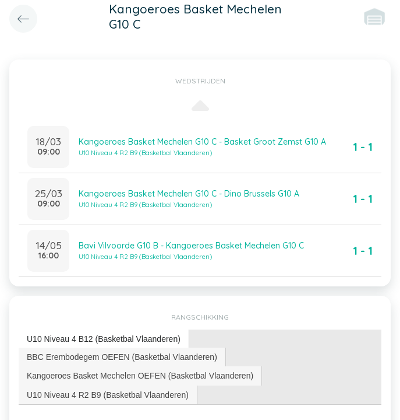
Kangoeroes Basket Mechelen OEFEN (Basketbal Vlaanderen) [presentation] (140, 375)
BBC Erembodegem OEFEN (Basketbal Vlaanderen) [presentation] (122, 357)
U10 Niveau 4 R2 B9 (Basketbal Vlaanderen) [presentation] (108, 395)
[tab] (104, 339)
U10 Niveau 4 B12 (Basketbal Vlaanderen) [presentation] (103, 339)
